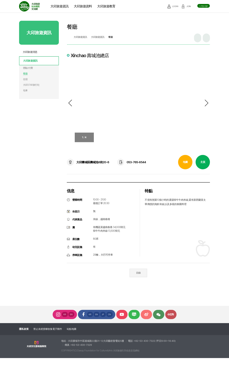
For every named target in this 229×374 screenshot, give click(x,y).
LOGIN (175, 6)
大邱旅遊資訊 (30, 60)
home (68, 37)
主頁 (202, 162)
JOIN (189, 6)
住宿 (25, 79)
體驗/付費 (28, 68)
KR (64, 314)
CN (109, 314)
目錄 (138, 272)
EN (71, 314)
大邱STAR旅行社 (31, 84)
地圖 (185, 162)
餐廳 (25, 73)
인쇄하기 (206, 38)
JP (103, 314)
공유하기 (197, 38)
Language (203, 6)
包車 (25, 90)
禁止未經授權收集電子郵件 (47, 329)
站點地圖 (71, 329)
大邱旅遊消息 (30, 51)
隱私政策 (24, 329)
